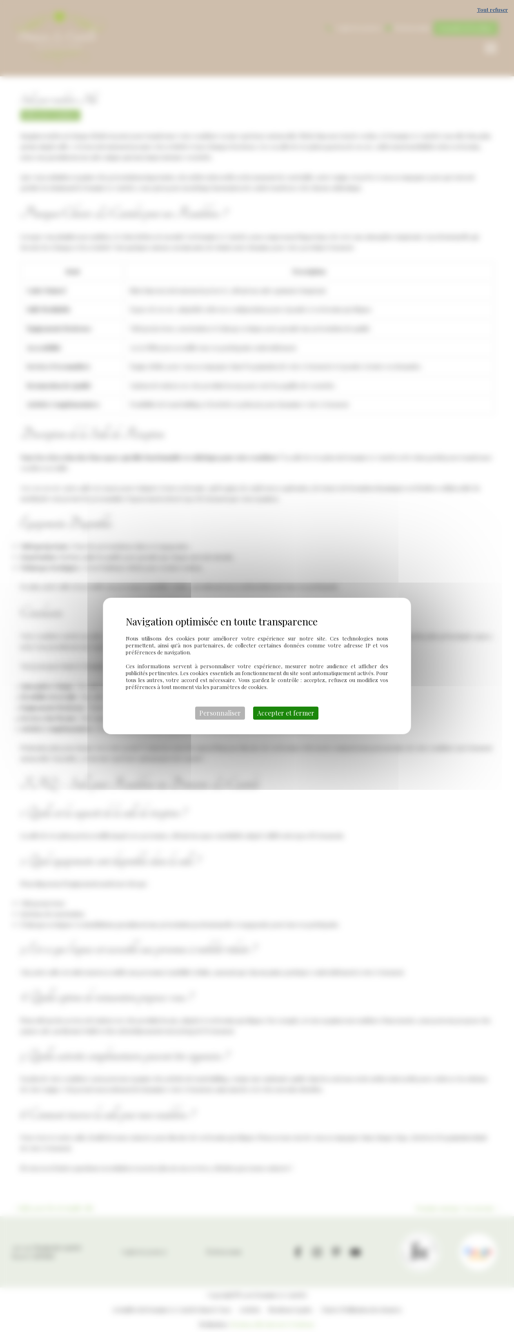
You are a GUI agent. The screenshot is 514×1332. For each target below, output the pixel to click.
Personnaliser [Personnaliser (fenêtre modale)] (220, 713)
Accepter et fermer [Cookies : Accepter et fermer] (285, 713)
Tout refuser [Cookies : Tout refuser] (492, 9)
